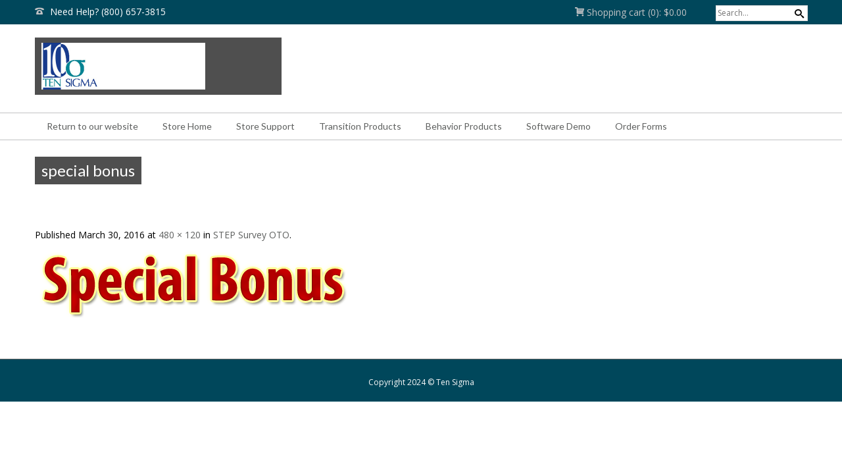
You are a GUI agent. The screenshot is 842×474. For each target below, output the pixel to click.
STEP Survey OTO (251, 234)
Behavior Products (464, 126)
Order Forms (641, 126)
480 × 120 (180, 234)
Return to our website (92, 126)
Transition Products (360, 126)
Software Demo (558, 126)
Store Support (265, 126)
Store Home (187, 126)
